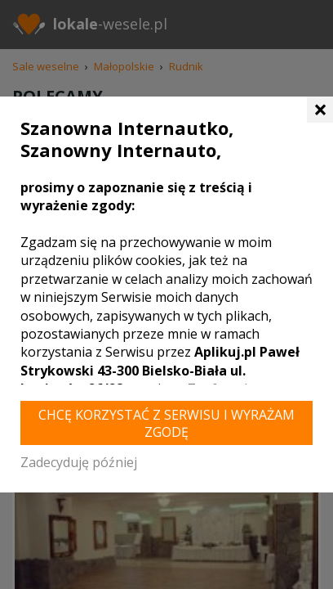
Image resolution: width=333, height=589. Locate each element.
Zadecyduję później (78, 462)
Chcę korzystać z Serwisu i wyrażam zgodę (166, 423)
